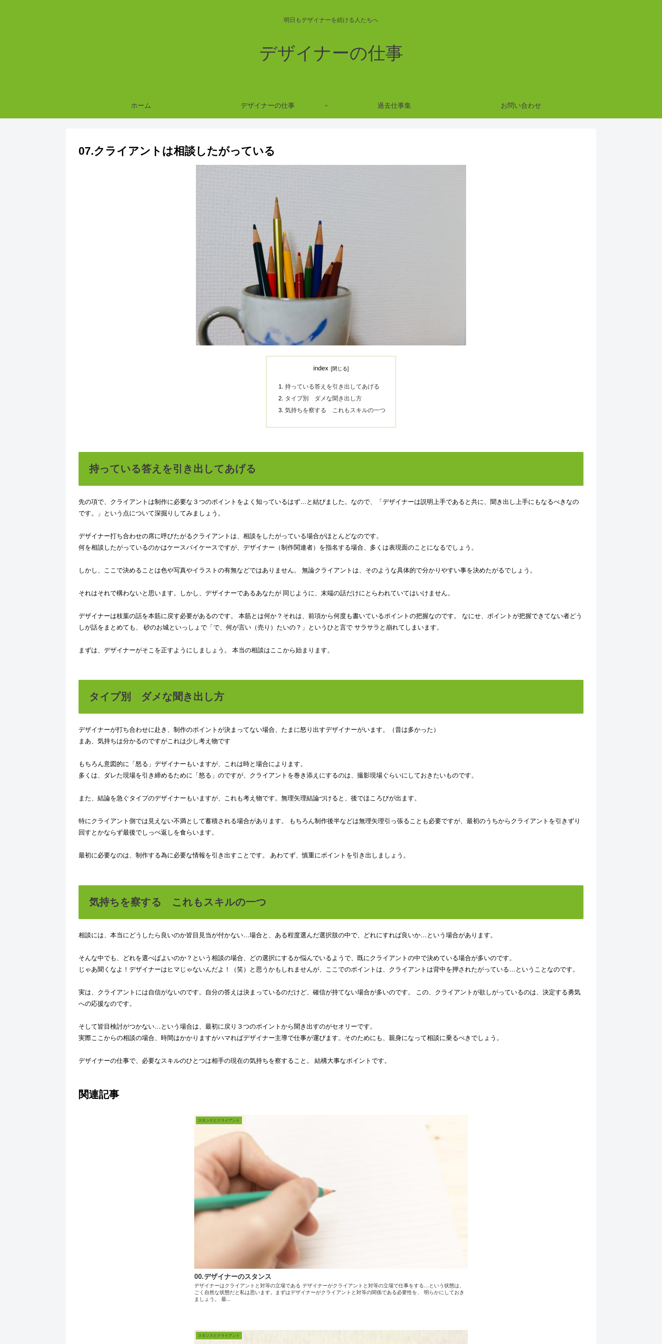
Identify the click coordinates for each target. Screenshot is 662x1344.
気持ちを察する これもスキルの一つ (335, 409)
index (320, 368)
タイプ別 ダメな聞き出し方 (323, 397)
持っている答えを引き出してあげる (332, 386)
